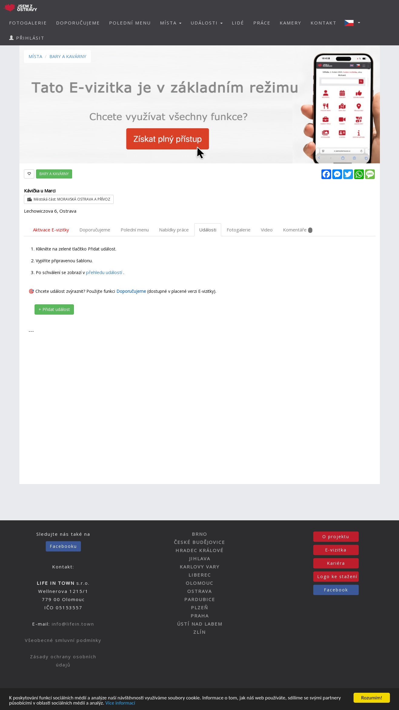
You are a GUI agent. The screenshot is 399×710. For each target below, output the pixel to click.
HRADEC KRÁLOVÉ (199, 550)
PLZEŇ (199, 607)
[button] (354, 22)
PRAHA (200, 616)
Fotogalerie (239, 230)
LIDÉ (238, 23)
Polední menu (135, 230)
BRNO (199, 534)
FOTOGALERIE (28, 23)
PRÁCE (262, 23)
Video (267, 230)
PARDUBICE (199, 599)
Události (207, 230)
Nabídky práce (174, 230)
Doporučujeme (94, 230)
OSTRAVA (199, 591)
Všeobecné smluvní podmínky (63, 640)
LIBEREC (199, 575)
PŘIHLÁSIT (27, 38)
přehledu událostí (104, 272)
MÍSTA (35, 56)
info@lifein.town (73, 624)
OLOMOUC (199, 583)
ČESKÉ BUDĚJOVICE (199, 542)
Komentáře (297, 230)
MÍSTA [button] (170, 23)
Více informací (120, 703)
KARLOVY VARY (200, 567)
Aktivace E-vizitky (51, 230)
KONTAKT (324, 23)
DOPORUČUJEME (78, 23)
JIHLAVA (199, 558)
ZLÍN (199, 632)
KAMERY (290, 23)
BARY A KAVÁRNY (67, 56)
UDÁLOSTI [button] (207, 23)
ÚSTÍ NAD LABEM (199, 624)
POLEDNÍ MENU (130, 23)
